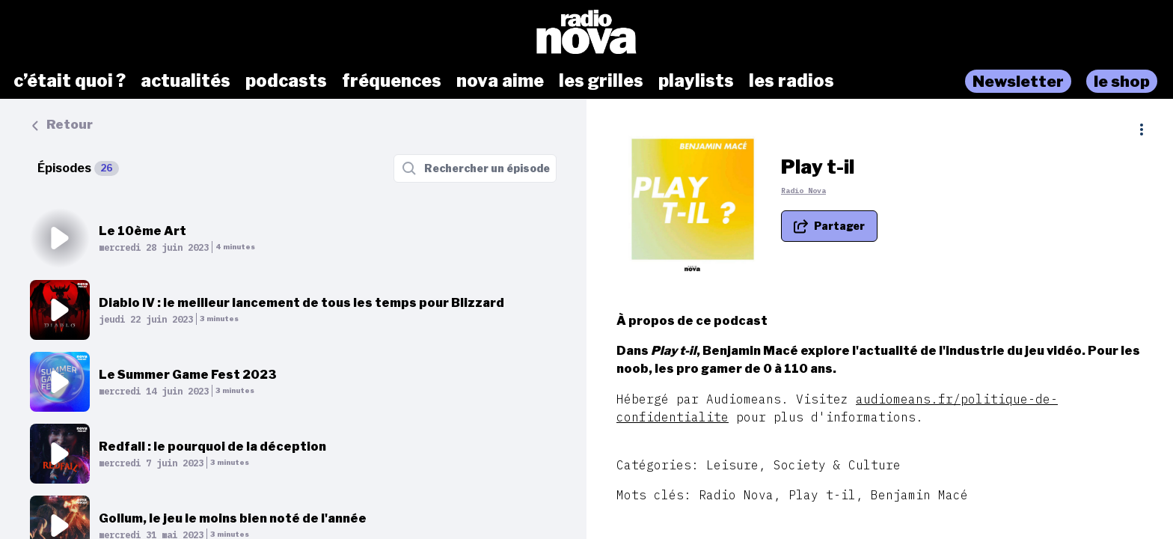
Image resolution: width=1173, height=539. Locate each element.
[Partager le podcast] (829, 226)
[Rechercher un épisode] (475, 168)
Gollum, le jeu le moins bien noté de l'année (233, 518)
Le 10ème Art (142, 231)
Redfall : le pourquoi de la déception (212, 446)
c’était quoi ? (69, 80)
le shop (1122, 81)
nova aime (500, 80)
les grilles (601, 80)
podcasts (286, 80)
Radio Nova (803, 190)
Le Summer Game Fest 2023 (188, 375)
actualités (185, 80)
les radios (791, 80)
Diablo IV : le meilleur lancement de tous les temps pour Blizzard (301, 303)
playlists (696, 80)
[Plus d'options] (1141, 129)
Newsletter (1018, 81)
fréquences (391, 80)
